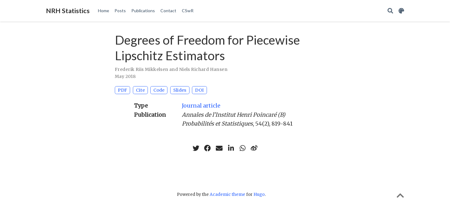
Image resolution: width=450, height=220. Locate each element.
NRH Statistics (68, 11)
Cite (140, 90)
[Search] (390, 10)
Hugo (259, 194)
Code (158, 90)
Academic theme (227, 194)
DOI (199, 90)
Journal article (201, 105)
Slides (179, 90)
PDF (122, 90)
